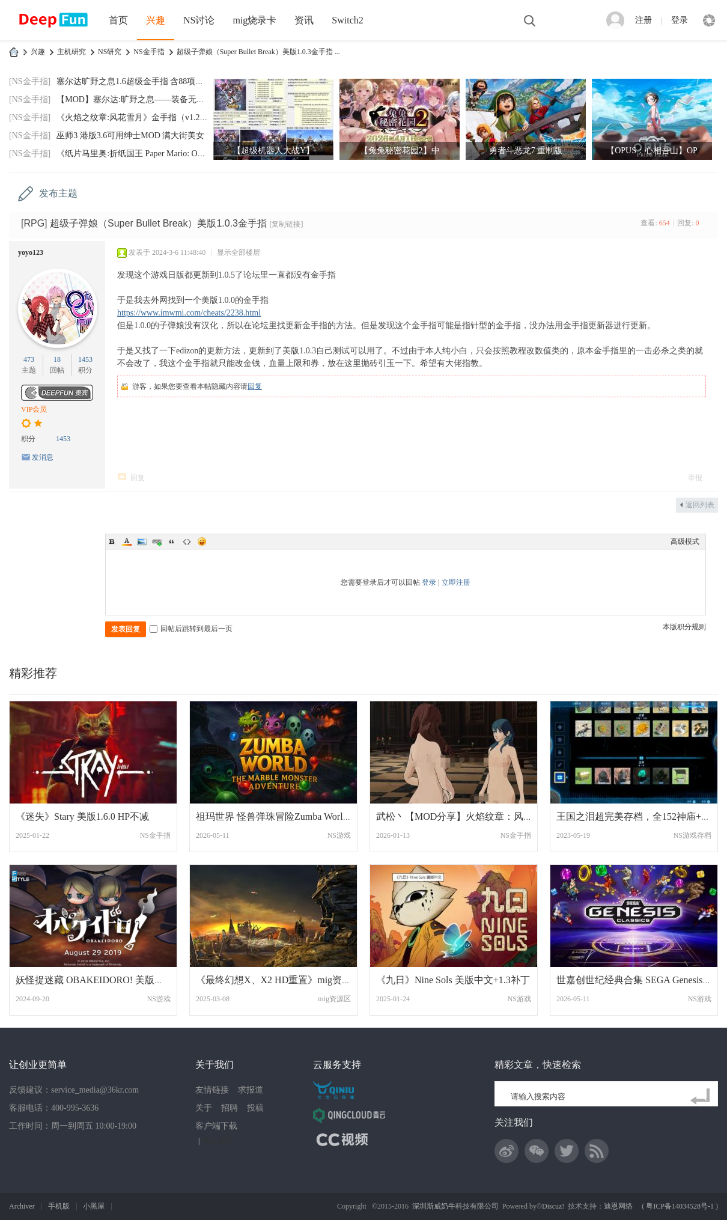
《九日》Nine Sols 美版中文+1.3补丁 (453, 980)
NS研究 (109, 51)
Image (142, 541)
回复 (255, 386)
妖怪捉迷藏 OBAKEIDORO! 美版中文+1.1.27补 (114, 980)
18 (57, 359)
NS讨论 (198, 20)
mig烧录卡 (254, 20)
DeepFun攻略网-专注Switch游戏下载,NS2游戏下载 (14, 52)
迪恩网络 (618, 1206)
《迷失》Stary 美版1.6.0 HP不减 (82, 816)
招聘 (229, 1107)
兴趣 (155, 20)
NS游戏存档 (692, 835)
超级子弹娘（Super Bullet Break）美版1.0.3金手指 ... (258, 51)
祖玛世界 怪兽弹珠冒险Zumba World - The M (289, 816)
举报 (695, 478)
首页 (118, 20)
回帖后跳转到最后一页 (191, 628)
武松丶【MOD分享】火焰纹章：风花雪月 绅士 (475, 816)
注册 (643, 20)
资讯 (304, 20)
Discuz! (553, 1206)
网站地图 (216, 1140)
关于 (203, 1107)
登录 (679, 20)
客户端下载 (216, 1125)
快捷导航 (709, 20)
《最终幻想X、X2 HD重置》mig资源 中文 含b (293, 980)
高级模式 (685, 541)
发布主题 (58, 193)
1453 (85, 359)
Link (157, 541)
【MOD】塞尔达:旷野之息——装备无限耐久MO (145, 99)
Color (127, 541)
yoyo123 (30, 252)
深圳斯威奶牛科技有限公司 (455, 1206)
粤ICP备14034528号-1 (680, 1206)
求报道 (250, 1089)
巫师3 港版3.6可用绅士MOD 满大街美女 (130, 135)
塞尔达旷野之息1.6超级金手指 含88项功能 (134, 81)
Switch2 (347, 20)
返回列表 (700, 505)
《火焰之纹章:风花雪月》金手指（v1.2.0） (135, 117)
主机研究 (71, 51)
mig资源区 (334, 999)
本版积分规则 (684, 627)
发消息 (42, 457)
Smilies (202, 541)
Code (187, 541)
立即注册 (456, 582)
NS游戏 (339, 835)
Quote (172, 541)
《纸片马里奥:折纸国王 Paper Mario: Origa (133, 153)
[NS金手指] (29, 81)
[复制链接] (286, 224)
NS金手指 (148, 51)
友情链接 (212, 1089)
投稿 (255, 1107)
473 (28, 359)
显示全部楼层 (238, 252)
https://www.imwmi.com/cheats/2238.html (189, 312)
